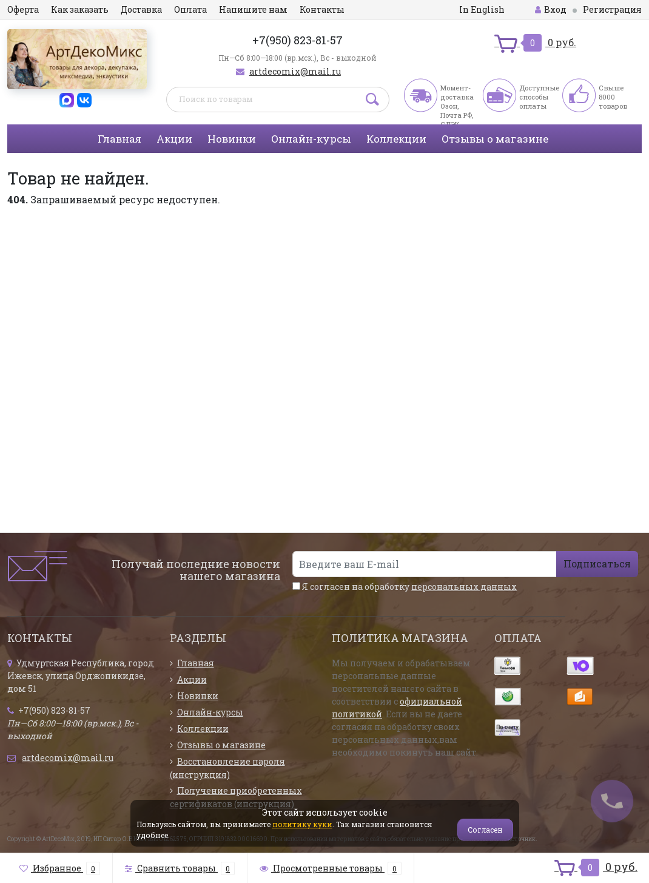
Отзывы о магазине (495, 139)
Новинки (231, 139)
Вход (551, 9)
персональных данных (464, 586)
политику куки (302, 824)
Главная (119, 139)
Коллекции (396, 139)
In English (482, 9)
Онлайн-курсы (311, 139)
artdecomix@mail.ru (295, 71)
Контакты (322, 9)
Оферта (23, 9)
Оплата (190, 9)
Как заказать (80, 9)
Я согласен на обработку (404, 586)
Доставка (141, 9)
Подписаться (597, 563)
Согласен (485, 829)
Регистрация (612, 9)
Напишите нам (253, 9)
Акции (174, 139)
